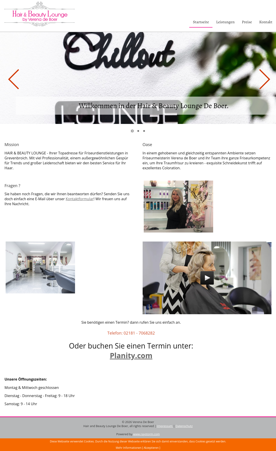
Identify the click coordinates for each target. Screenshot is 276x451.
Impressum (165, 426)
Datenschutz (184, 426)
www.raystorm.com (146, 434)
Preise (247, 22)
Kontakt (265, 22)
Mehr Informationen (128, 448)
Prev (12, 78)
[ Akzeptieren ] (151, 448)
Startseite (201, 22)
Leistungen (225, 22)
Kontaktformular (80, 198)
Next (263, 78)
